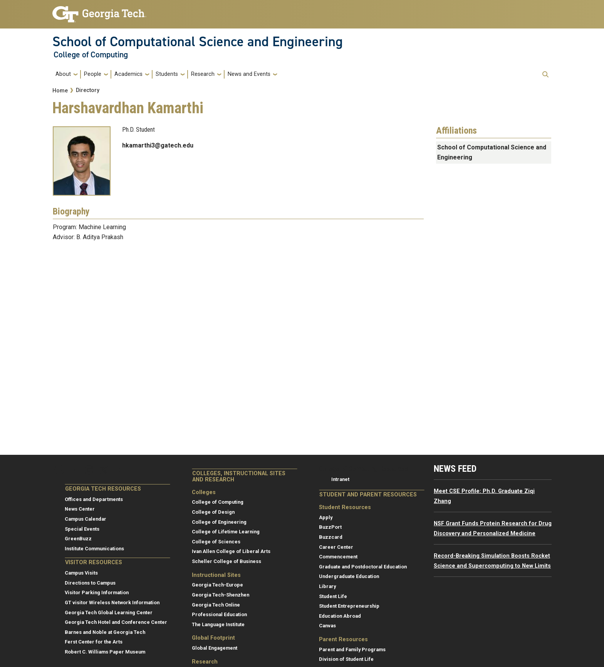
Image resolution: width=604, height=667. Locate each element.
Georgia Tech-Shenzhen (220, 595)
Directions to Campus (90, 583)
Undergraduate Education (349, 576)
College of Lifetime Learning (226, 532)
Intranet (340, 479)
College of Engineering (219, 522)
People (92, 74)
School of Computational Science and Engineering (197, 42)
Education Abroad (340, 616)
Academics (128, 74)
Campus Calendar (85, 519)
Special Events (82, 529)
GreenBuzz (78, 538)
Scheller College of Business (226, 561)
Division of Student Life (346, 659)
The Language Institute (218, 624)
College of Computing (91, 54)
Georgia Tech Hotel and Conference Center (116, 622)
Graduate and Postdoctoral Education (363, 567)
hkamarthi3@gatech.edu (157, 145)
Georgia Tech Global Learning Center (109, 612)
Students (167, 74)
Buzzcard (330, 537)
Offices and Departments (94, 499)
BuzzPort (330, 527)
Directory (87, 90)
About (63, 74)
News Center (80, 509)
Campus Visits (81, 573)
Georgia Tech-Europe (217, 585)
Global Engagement (214, 648)
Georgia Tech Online (216, 605)
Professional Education (219, 614)
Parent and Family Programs (352, 649)
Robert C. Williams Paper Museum (105, 652)
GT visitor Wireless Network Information (112, 602)
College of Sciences (216, 542)
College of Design (213, 512)
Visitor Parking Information (97, 592)
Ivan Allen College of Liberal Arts (231, 551)
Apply (325, 517)
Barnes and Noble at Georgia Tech (105, 632)
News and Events (249, 74)
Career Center (336, 547)
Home (60, 90)
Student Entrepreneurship (349, 606)
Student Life (333, 596)
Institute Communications (94, 548)
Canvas (327, 625)
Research (203, 74)
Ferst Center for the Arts (93, 642)
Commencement (338, 557)
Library (327, 586)
